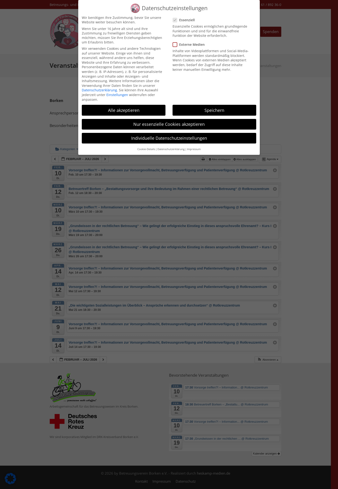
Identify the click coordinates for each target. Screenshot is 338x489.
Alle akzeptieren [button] (123, 105)
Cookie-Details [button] (146, 144)
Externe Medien (190, 40)
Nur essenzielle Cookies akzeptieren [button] (169, 119)
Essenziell (185, 15)
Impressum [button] (194, 144)
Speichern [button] (214, 105)
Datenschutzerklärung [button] (171, 144)
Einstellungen (117, 90)
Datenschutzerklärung (99, 85)
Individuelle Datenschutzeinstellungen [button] (169, 133)
